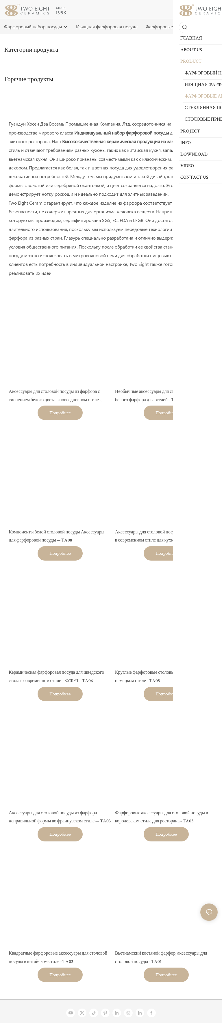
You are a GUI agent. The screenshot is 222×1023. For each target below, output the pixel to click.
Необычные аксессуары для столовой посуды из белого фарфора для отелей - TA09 (161, 396)
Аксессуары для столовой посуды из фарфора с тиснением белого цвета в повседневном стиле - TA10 (55, 397)
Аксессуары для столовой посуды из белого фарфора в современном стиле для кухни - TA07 (166, 536)
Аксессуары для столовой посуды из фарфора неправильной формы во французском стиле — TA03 (60, 817)
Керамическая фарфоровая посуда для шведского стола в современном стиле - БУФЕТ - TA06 (56, 677)
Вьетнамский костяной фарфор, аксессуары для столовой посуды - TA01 (161, 957)
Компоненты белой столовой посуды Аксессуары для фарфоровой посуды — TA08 (56, 536)
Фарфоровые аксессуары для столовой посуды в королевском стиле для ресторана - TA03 (161, 817)
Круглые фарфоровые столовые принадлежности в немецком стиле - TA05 (164, 677)
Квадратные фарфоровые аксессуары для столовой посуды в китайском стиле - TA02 (58, 957)
